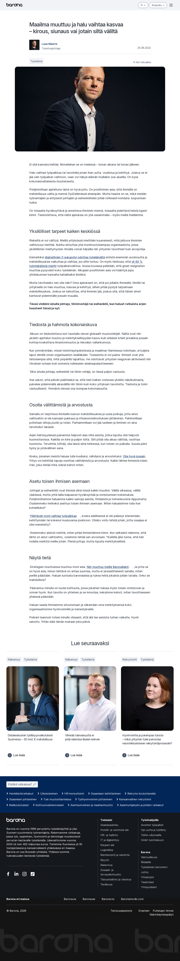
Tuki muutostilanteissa (57, 799)
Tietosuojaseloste (121, 910)
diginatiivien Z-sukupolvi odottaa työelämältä (75, 257)
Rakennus (106, 865)
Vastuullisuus (149, 857)
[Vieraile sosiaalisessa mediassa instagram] (24, 874)
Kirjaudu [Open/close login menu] (158, 5)
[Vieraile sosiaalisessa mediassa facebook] (8, 874)
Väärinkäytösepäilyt (161, 914)
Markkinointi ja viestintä (114, 855)
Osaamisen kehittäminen (106, 793)
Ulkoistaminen (49, 793)
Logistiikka (106, 850)
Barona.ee (89, 899)
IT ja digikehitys (109, 840)
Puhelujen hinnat (163, 910)
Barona (145, 852)
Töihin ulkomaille (151, 835)
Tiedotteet (147, 882)
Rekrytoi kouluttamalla (141, 793)
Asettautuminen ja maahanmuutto (91, 805)
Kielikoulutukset (19, 805)
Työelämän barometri (154, 867)
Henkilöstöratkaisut (21, 793)
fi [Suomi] (143, 5)
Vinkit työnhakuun (152, 840)
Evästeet (144, 910)
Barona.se (70, 899)
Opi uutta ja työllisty (153, 830)
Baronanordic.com (132, 899)
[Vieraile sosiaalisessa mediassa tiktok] (32, 874)
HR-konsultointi (74, 793)
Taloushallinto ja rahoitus (115, 879)
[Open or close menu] (171, 5)
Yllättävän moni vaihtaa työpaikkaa (53, 516)
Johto (145, 872)
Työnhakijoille (150, 820)
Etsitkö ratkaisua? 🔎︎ (22, 784)
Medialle (146, 862)
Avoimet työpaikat (152, 825)
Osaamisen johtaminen (23, 799)
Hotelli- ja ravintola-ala (114, 830)
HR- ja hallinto (109, 835)
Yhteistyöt (147, 877)
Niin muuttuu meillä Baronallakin (108, 567)
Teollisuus (106, 884)
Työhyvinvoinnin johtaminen (95, 799)
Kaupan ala (107, 845)
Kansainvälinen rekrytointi (135, 799)
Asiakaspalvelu (109, 825)
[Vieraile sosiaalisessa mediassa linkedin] (16, 874)
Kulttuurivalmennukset (50, 805)
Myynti (104, 860)
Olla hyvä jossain (134, 456)
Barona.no (108, 899)
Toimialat (106, 820)
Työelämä (36, 61)
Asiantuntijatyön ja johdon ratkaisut (142, 805)
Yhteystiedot (149, 887)
